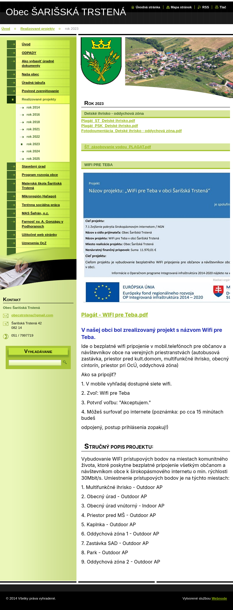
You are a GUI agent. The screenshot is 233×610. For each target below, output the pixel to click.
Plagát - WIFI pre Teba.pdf (114, 315)
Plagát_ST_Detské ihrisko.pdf (108, 120)
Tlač (223, 7)
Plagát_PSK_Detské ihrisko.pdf (109, 125)
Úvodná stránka (148, 7)
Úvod (5, 28)
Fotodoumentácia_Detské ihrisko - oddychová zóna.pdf (131, 130)
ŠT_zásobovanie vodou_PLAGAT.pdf (117, 147)
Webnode (219, 598)
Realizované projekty (38, 28)
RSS (205, 7)
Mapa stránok (181, 7)
